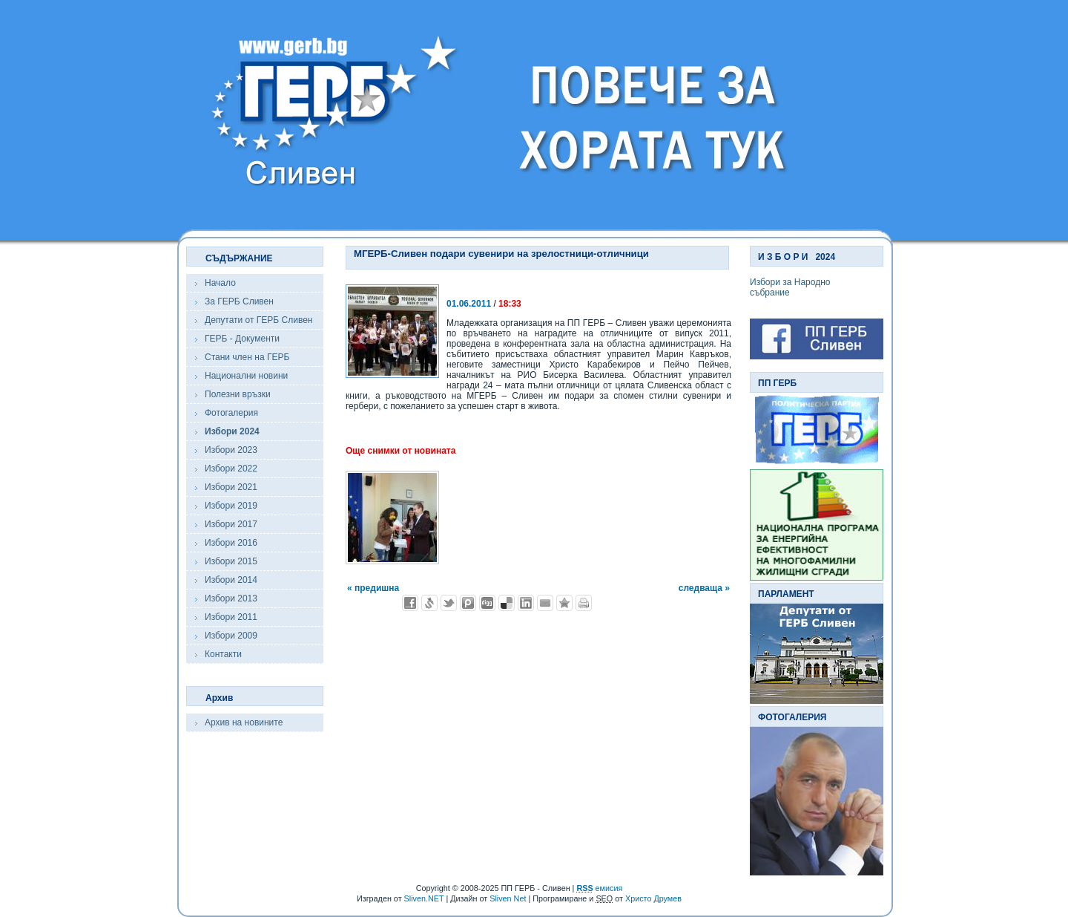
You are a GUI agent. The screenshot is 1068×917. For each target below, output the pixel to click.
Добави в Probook (468, 603)
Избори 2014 (231, 580)
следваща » (704, 588)
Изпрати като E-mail (545, 603)
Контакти (223, 654)
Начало (220, 283)
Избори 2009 (231, 635)
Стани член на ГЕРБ (247, 357)
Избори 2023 (231, 450)
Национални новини (246, 376)
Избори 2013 (231, 598)
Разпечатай (584, 603)
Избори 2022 (231, 468)
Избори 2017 (231, 524)
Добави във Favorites (564, 603)
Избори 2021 (231, 487)
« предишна (373, 588)
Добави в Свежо (429, 603)
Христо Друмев (653, 898)
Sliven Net (508, 898)
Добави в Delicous (506, 603)
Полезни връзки (238, 394)
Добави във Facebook (410, 603)
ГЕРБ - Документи (242, 338)
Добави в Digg (487, 603)
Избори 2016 (231, 543)
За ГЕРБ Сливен (239, 301)
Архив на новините (244, 722)
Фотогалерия (231, 413)
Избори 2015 (231, 561)
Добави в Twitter (449, 603)
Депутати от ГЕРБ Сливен (258, 320)
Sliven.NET (424, 898)
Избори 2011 (231, 617)
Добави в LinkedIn (526, 603)
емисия (599, 888)
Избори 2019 (231, 505)
